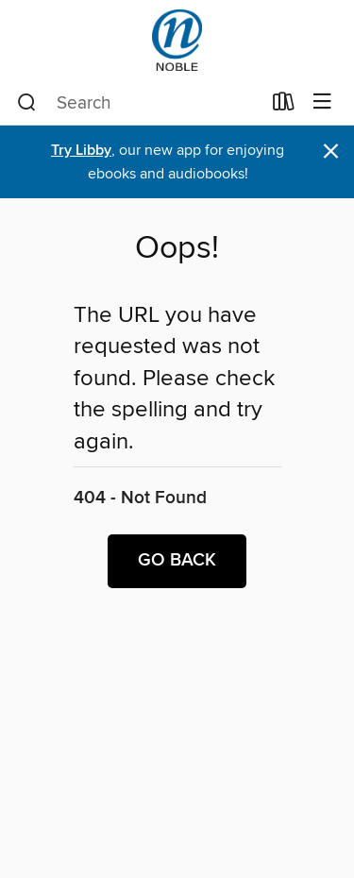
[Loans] (283, 105)
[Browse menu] (322, 102)
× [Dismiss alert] (331, 151)
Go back (177, 560)
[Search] (27, 103)
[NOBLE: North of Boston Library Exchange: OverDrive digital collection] (177, 40)
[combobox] (139, 103)
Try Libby (81, 150)
